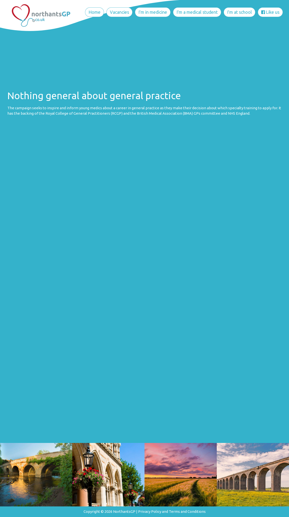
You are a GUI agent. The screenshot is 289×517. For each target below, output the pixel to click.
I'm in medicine (152, 12)
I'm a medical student (197, 12)
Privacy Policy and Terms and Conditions (172, 511)
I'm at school (239, 12)
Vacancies (119, 12)
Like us (270, 12)
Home (94, 12)
